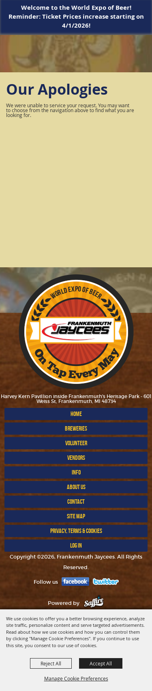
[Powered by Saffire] (94, 603)
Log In (76, 545)
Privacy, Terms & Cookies (76, 530)
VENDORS (76, 457)
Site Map (76, 516)
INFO (76, 472)
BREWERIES (76, 428)
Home (76, 413)
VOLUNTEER (76, 443)
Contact (76, 501)
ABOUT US (76, 486)
